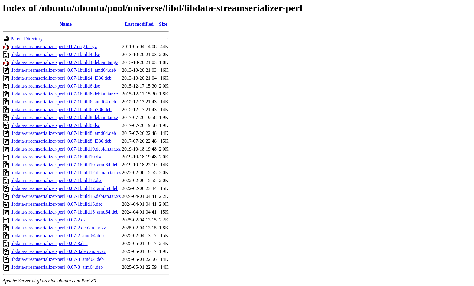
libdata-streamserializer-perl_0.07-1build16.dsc (56, 204)
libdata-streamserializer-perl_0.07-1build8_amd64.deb (63, 133)
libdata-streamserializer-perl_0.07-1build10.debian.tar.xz (66, 148)
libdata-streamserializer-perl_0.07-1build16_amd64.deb (64, 212)
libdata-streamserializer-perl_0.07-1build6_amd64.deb (63, 101)
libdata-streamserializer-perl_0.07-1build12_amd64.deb (64, 188)
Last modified (139, 24)
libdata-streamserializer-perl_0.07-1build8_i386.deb (61, 141)
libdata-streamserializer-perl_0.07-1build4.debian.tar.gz (64, 62)
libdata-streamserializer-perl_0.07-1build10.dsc (56, 156)
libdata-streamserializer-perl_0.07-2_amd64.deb (57, 235)
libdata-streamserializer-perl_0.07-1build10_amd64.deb (64, 164)
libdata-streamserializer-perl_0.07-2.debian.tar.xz (58, 227)
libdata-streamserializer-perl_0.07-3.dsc (49, 243)
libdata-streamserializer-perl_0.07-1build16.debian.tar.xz (66, 196)
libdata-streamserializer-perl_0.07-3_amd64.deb (57, 259)
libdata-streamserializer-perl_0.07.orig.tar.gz (54, 46)
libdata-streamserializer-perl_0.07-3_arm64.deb (57, 267)
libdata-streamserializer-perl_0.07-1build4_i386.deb (61, 78)
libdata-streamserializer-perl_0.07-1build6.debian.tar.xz (64, 93)
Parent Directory (27, 38)
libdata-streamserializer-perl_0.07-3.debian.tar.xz (58, 251)
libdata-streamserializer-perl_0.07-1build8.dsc (55, 125)
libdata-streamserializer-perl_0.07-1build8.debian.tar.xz (64, 117)
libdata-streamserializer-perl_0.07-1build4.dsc (55, 54)
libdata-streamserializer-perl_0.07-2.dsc (49, 219)
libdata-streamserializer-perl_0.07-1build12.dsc (56, 180)
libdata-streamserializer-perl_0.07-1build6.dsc (55, 85)
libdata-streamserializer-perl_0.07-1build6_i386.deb (61, 109)
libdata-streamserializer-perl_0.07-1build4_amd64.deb (63, 70)
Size (163, 24)
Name (66, 24)
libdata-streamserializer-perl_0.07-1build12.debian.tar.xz (66, 172)
